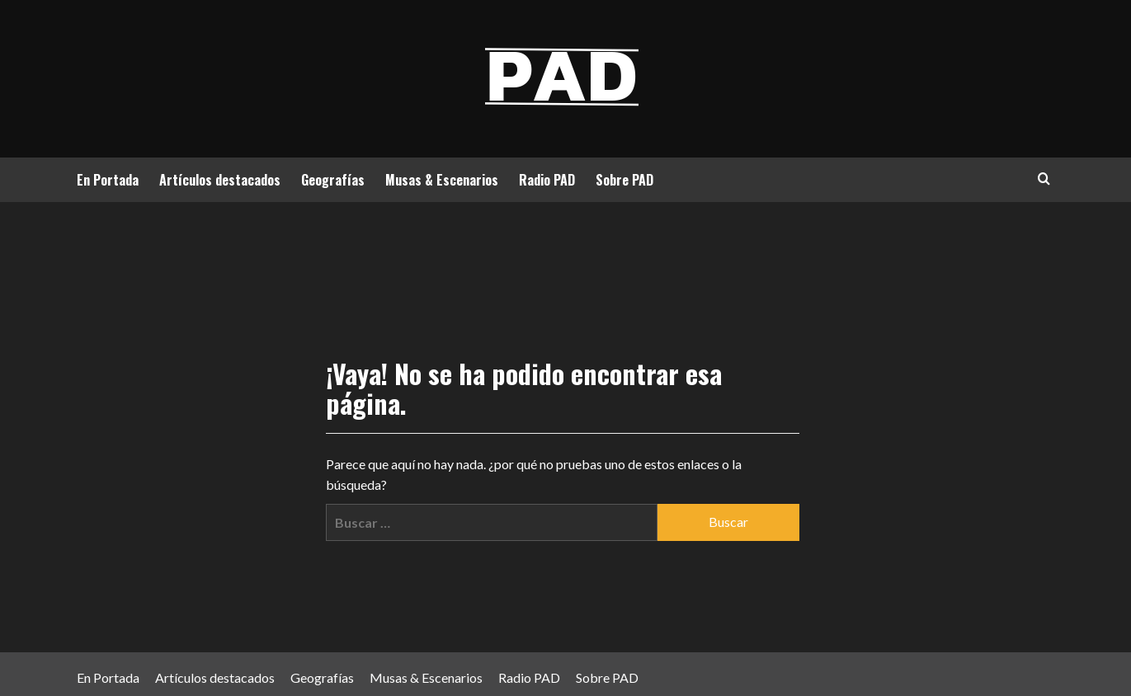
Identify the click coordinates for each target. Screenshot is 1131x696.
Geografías (333, 180)
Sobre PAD (624, 180)
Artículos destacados (219, 180)
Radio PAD (547, 180)
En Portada (108, 180)
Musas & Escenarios (441, 180)
